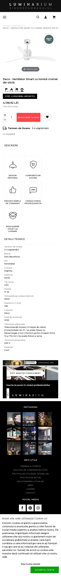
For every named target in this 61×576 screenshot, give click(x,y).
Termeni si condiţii (30, 466)
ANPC (30, 485)
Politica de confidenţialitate (30, 470)
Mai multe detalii (30, 564)
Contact (30, 493)
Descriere (11, 145)
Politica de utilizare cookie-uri (30, 474)
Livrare (30, 489)
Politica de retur (30, 478)
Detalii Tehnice (14, 239)
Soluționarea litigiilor (30, 481)
